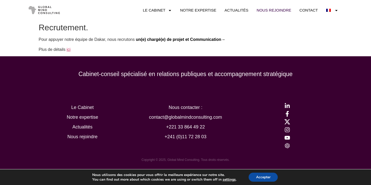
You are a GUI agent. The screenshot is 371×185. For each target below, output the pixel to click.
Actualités (237, 10)
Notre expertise (198, 10)
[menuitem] (332, 10)
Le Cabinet (157, 10)
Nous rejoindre (274, 10)
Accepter (263, 176)
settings (228, 179)
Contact (308, 10)
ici (69, 49)
